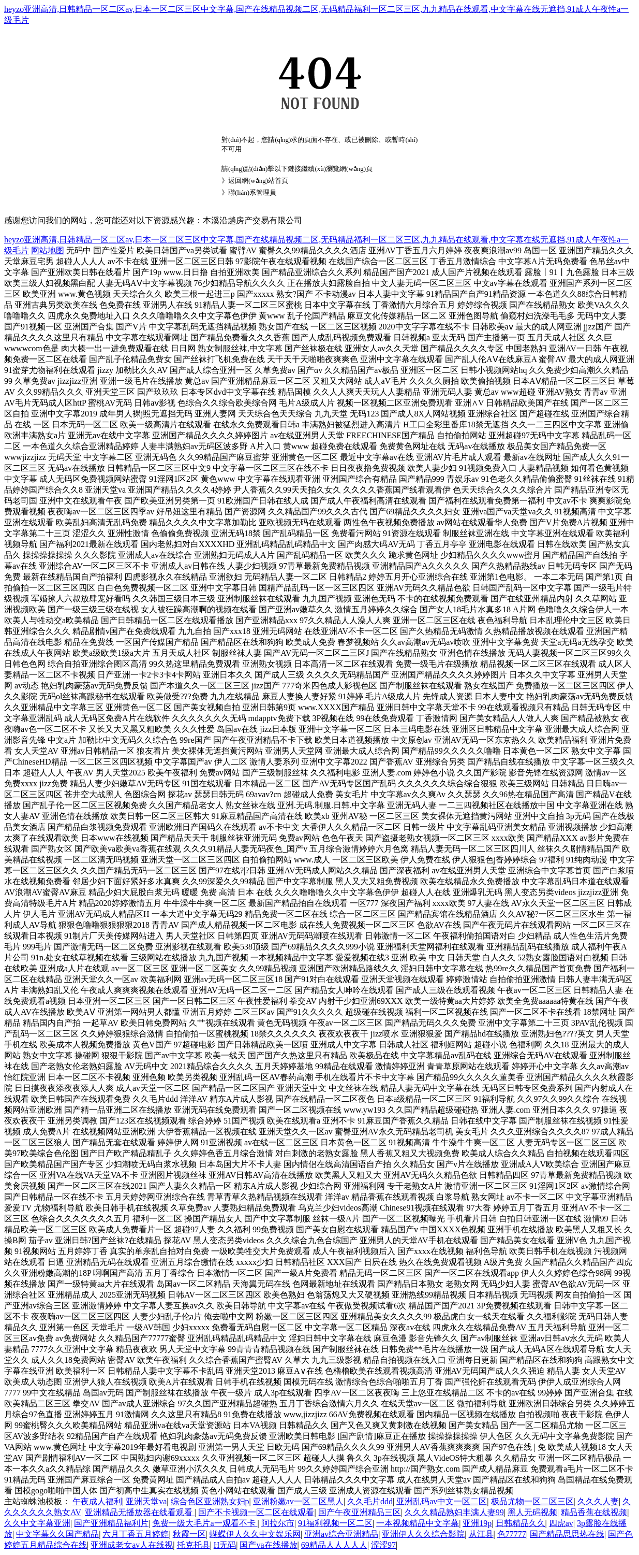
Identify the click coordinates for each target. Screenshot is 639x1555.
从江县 (481, 1534)
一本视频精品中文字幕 (417, 1523)
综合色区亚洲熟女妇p (210, 1501)
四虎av (561, 1523)
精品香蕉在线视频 (594, 1512)
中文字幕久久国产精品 (57, 1534)
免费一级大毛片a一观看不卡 (204, 1523)
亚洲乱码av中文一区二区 (441, 1501)
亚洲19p (477, 1523)
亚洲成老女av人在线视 (132, 1544)
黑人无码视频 (532, 1512)
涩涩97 (383, 1544)
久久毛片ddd (370, 1501)
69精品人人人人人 (334, 1544)
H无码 (225, 1544)
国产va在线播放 (268, 1544)
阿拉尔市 (277, 1523)
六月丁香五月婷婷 (135, 1534)
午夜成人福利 (97, 1501)
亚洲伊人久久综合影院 (423, 1534)
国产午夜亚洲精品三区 (359, 1512)
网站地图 (47, 250)
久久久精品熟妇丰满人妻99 (454, 1512)
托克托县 (193, 1544)
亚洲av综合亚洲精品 (341, 1534)
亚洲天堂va (146, 1501)
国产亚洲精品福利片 (111, 1523)
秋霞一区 (189, 1534)
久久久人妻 (598, 1501)
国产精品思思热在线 (567, 1534)
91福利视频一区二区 (335, 1523)
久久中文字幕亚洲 (37, 1523)
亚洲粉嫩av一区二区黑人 (298, 1501)
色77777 (511, 1534)
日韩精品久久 (520, 1523)
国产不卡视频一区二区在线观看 (256, 1512)
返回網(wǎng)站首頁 (258, 180)
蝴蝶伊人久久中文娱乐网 (255, 1534)
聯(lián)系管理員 (252, 192)
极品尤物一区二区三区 (532, 1501)
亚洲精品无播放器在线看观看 (140, 1512)
